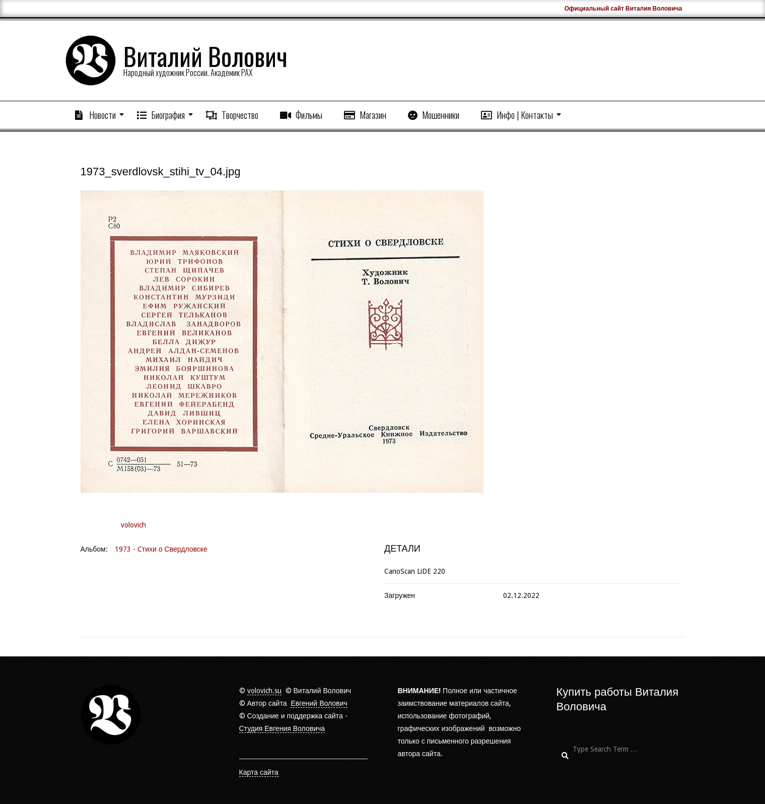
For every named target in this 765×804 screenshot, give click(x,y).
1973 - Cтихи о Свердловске (161, 549)
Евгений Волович (319, 703)
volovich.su (264, 691)
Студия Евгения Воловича (282, 728)
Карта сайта (259, 772)
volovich (133, 525)
